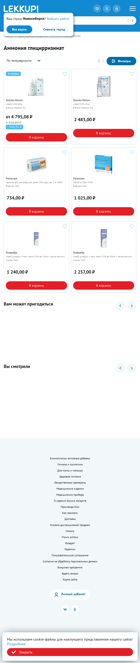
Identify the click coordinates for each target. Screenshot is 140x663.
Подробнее (16, 644)
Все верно (19, 29)
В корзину (36, 137)
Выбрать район (58, 19)
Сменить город (54, 29)
